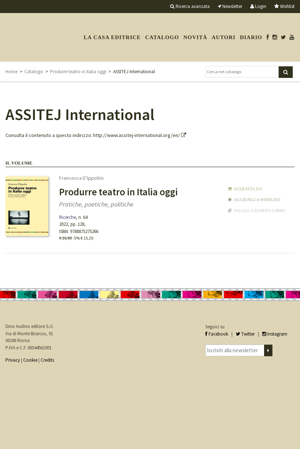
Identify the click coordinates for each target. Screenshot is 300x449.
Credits (47, 360)
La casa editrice (112, 37)
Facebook (216, 334)
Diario (251, 37)
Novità (195, 37)
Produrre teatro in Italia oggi (78, 71)
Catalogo (162, 37)
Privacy (12, 360)
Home (11, 71)
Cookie (30, 360)
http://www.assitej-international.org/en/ (139, 135)
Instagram (274, 334)
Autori (223, 37)
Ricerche (67, 217)
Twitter (245, 334)
